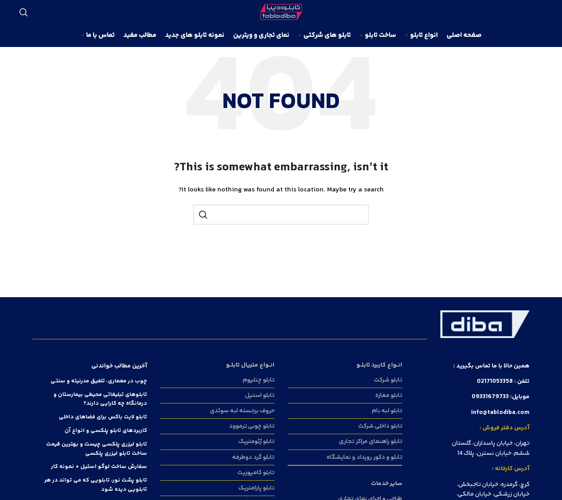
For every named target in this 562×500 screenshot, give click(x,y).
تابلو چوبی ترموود (251, 426)
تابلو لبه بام (387, 411)
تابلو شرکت (388, 380)
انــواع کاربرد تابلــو (379, 365)
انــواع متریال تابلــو (250, 365)
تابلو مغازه (388, 395)
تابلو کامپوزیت (256, 473)
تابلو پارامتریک (256, 488)
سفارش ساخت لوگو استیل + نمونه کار (99, 466)
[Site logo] (281, 12)
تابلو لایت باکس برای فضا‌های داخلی (103, 417)
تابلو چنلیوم (258, 380)
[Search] (23, 12)
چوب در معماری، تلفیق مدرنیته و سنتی (98, 381)
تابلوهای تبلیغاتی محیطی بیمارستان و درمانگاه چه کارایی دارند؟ (100, 399)
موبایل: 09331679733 (501, 397)
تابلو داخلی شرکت (380, 426)
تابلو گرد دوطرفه (253, 457)
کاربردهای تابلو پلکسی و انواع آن (106, 430)
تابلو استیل (259, 395)
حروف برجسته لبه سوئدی (242, 411)
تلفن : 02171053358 (503, 381)
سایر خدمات (386, 484)
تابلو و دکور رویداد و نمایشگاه (364, 457)
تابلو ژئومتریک (256, 441)
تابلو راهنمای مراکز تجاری (370, 441)
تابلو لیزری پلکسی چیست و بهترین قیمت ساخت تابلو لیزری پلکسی (96, 449)
